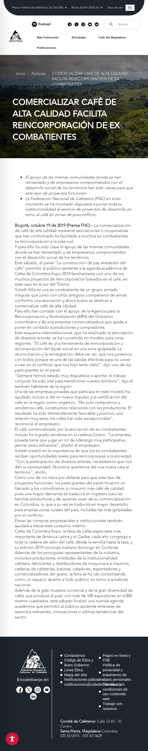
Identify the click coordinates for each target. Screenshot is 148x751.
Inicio (21, 74)
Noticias (39, 74)
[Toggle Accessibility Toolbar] (12, 739)
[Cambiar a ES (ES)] (130, 8)
